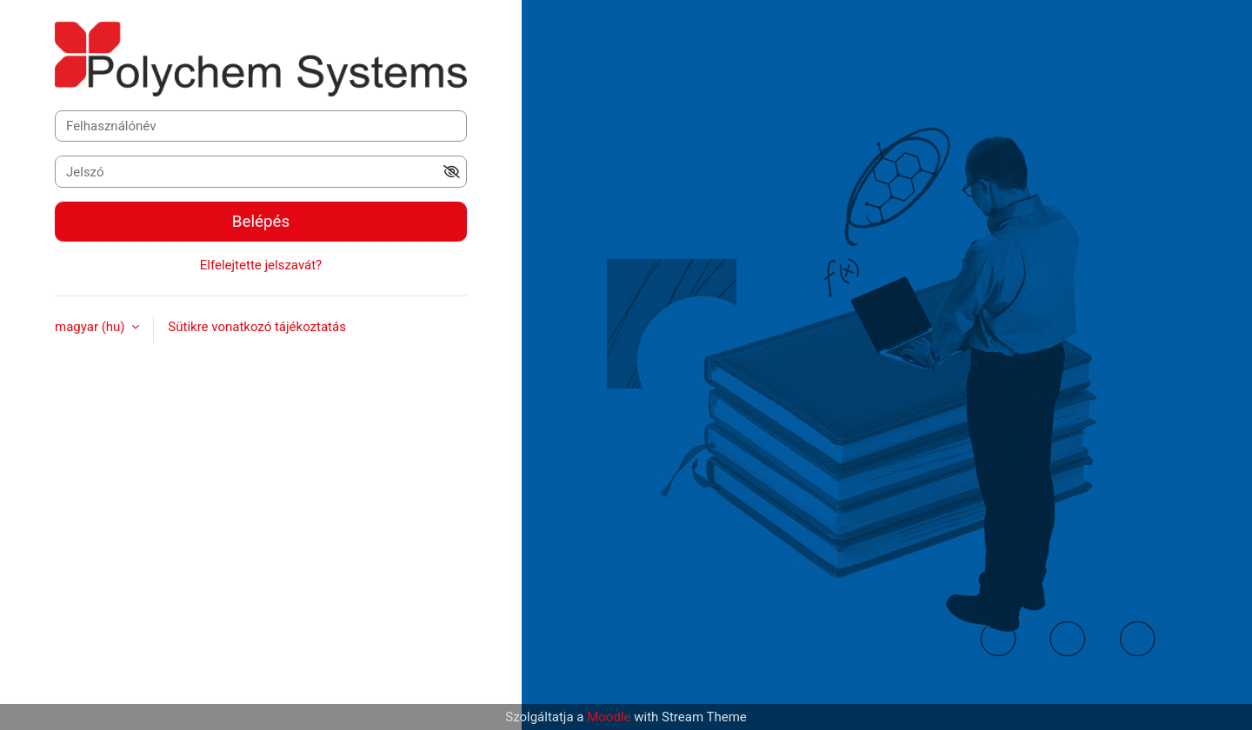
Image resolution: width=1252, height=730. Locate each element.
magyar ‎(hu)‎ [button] (91, 327)
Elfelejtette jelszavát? (261, 265)
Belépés (261, 221)
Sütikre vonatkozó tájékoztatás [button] (257, 327)
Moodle (608, 717)
